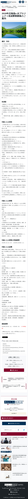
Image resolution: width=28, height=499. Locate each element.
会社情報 (13, 413)
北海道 (7, 341)
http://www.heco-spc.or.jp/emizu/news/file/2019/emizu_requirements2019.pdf (14, 351)
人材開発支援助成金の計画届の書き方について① (19, 447)
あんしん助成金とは (14, 490)
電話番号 (20, 2)
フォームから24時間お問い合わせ (23, 2)
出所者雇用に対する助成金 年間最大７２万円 (19, 438)
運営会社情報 (14, 492)
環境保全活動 (15, 341)
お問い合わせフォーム (14, 494)
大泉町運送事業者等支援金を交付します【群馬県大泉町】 (19, 474)
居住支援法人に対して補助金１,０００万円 (19, 465)
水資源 (10, 341)
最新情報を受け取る (14, 423)
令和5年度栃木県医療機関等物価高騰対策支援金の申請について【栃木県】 (19, 457)
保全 (4, 341)
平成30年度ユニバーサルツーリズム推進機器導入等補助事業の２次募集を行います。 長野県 (14, 386)
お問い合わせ (14, 370)
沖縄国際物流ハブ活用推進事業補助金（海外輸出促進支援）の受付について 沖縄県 (14, 379)
